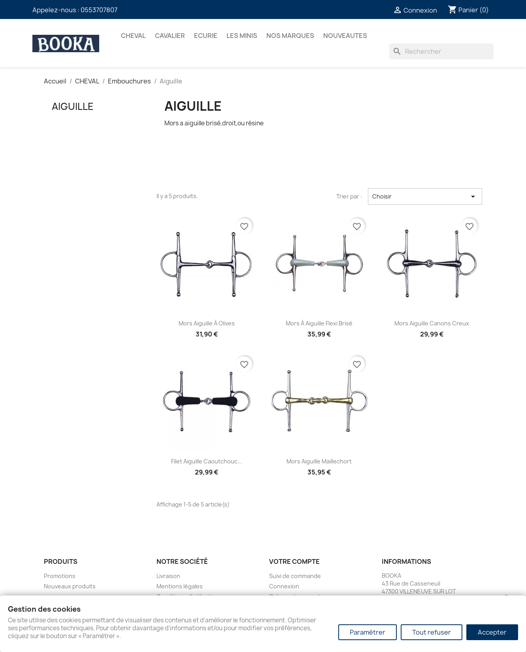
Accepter (492, 632)
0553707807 (99, 10)
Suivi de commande (295, 576)
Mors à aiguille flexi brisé (319, 323)
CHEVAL (133, 35)
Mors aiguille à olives (207, 323)
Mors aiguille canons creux (431, 323)
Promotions (59, 576)
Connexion (284, 586)
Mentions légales (179, 586)
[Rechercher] (441, 51)
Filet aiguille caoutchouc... (206, 461)
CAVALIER (170, 35)
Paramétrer (367, 632)
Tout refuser (431, 632)
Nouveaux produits (70, 586)
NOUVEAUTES (345, 35)
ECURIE (205, 35)
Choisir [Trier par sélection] (425, 196)
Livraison (168, 576)
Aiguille (73, 106)
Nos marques (290, 35)
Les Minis (241, 35)
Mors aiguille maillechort (319, 461)
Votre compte (294, 561)
